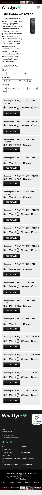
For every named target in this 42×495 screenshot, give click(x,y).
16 (14, 73)
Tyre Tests (6, 455)
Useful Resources (27, 458)
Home (5, 482)
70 (20, 81)
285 (4, 91)
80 (30, 81)
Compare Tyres (8, 452)
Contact (24, 446)
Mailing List (6, 449)
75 (25, 81)
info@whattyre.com (8, 431)
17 (20, 73)
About (4, 446)
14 (4, 73)
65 (14, 81)
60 (9, 81)
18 (25, 73)
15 (9, 73)
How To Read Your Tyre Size (11, 459)
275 (35, 88)
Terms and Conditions (10, 464)
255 (24, 88)
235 (19, 88)
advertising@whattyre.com (10, 437)
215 (14, 88)
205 (9, 88)
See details (11, 113)
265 (29, 88)
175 (4, 88)
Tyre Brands (25, 452)
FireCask (23, 479)
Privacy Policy (26, 464)
